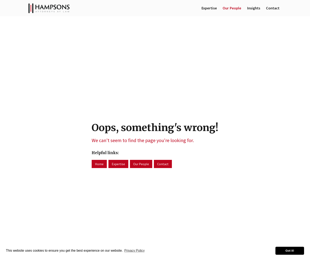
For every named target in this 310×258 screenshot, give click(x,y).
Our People (232, 8)
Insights (253, 8)
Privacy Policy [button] (134, 250)
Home (99, 164)
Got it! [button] (289, 250)
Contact (273, 8)
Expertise (209, 8)
